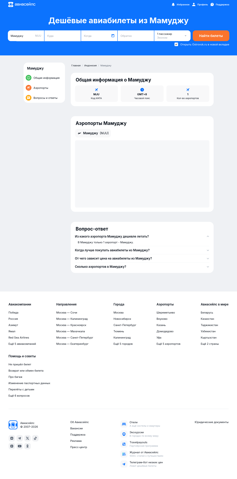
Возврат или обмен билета (26, 370)
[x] (27, 438)
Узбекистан (208, 331)
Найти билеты (211, 36)
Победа (13, 312)
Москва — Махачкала (70, 331)
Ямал (12, 331)
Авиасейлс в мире (215, 304)
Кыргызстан (209, 337)
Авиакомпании (20, 304)
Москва (118, 312)
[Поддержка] (219, 4)
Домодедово (164, 331)
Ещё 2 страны (210, 343)
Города (118, 304)
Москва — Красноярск (71, 325)
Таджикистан (209, 325)
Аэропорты (165, 304)
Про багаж (16, 377)
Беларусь (207, 312)
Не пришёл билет (20, 364)
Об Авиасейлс (79, 422)
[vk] (12, 438)
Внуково (161, 318)
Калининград (122, 337)
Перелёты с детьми (21, 389)
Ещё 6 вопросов (19, 395)
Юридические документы (211, 422)
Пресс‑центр (78, 447)
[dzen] (12, 446)
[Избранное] (180, 4)
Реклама (75, 441)
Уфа (158, 337)
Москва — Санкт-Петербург (74, 337)
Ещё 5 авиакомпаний (22, 343)
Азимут (13, 325)
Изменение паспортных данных (29, 383)
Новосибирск (122, 318)
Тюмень (118, 331)
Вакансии (76, 428)
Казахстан (207, 318)
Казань (161, 325)
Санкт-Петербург (124, 325)
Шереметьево (165, 312)
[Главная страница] (21, 4)
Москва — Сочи (66, 312)
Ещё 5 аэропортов (168, 343)
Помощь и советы (22, 356)
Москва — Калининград (72, 318)
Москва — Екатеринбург (72, 343)
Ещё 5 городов (123, 343)
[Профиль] (200, 4)
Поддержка (77, 434)
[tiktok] (35, 438)
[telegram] (20, 438)
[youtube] (20, 446)
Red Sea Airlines (19, 337)
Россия (13, 318)
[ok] (27, 446)
